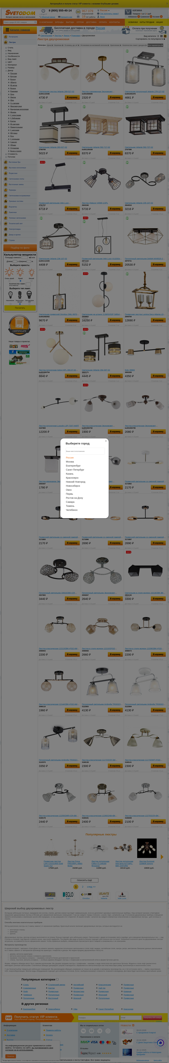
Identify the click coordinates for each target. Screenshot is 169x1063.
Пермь (69, 494)
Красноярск (72, 478)
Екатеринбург (73, 465)
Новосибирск (73, 486)
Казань (70, 473)
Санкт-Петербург (75, 469)
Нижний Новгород (75, 482)
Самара (70, 502)
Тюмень (70, 506)
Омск (69, 490)
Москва (70, 461)
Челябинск (72, 510)
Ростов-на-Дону (74, 498)
